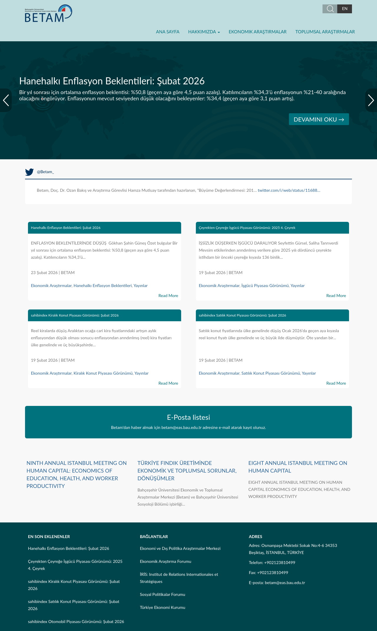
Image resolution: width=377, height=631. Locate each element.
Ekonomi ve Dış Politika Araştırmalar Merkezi (180, 548)
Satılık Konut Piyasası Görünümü (271, 373)
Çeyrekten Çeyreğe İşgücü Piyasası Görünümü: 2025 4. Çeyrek (247, 227)
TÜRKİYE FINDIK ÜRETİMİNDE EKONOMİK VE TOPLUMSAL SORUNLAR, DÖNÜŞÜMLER (187, 470)
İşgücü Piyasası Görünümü (265, 285)
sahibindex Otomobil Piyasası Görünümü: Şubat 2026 (76, 621)
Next (371, 100)
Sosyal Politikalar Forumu (162, 594)
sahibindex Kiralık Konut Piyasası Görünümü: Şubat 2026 (75, 315)
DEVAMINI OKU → (319, 119)
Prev (6, 100)
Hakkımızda (204, 31)
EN (345, 8)
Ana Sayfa (167, 31)
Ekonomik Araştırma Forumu (165, 561)
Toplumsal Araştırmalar (325, 31)
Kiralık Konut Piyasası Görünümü (103, 373)
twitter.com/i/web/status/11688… (289, 190)
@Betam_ (39, 171)
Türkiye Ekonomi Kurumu (162, 607)
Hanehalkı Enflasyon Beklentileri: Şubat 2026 (65, 227)
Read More (168, 295)
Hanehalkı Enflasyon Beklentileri (103, 285)
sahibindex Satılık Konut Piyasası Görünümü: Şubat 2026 (242, 315)
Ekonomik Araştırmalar (258, 31)
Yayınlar (140, 285)
